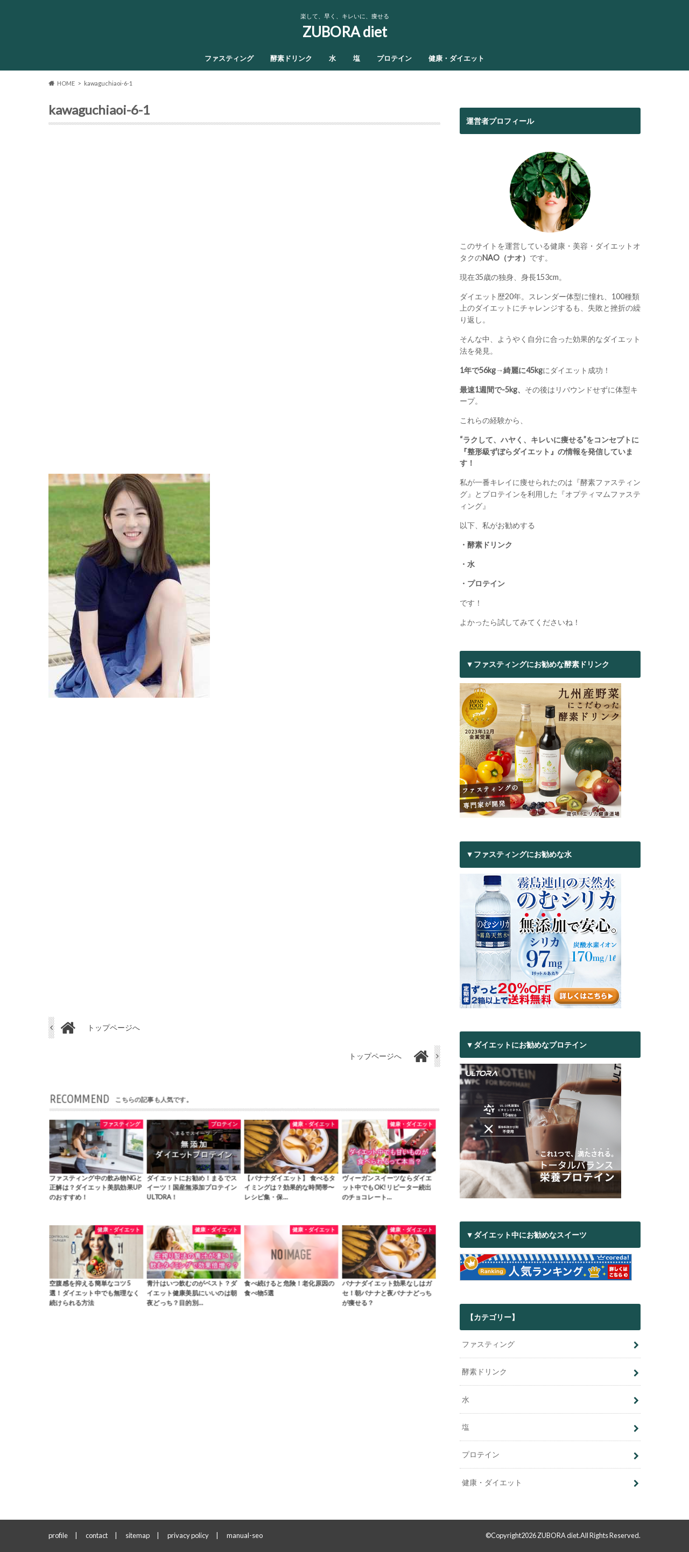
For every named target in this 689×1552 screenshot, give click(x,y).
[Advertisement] (244, 303)
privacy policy (188, 1535)
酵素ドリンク (291, 58)
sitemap (137, 1535)
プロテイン (394, 58)
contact (97, 1535)
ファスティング (229, 58)
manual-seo (245, 1535)
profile (58, 1535)
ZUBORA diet (345, 31)
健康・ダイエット (456, 58)
